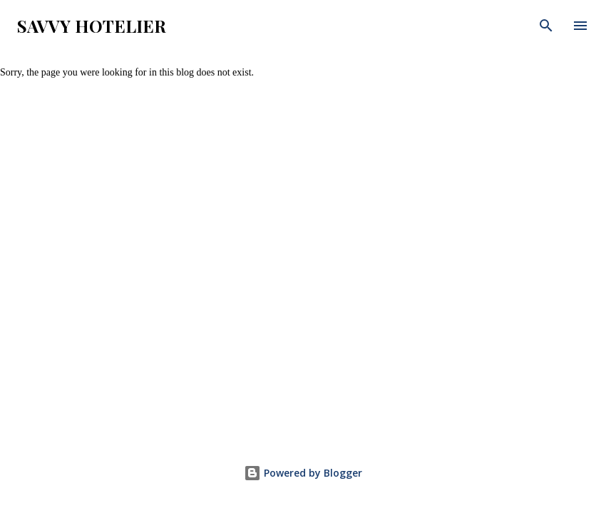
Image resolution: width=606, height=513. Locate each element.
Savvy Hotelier (91, 25)
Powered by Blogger (303, 473)
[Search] (546, 25)
